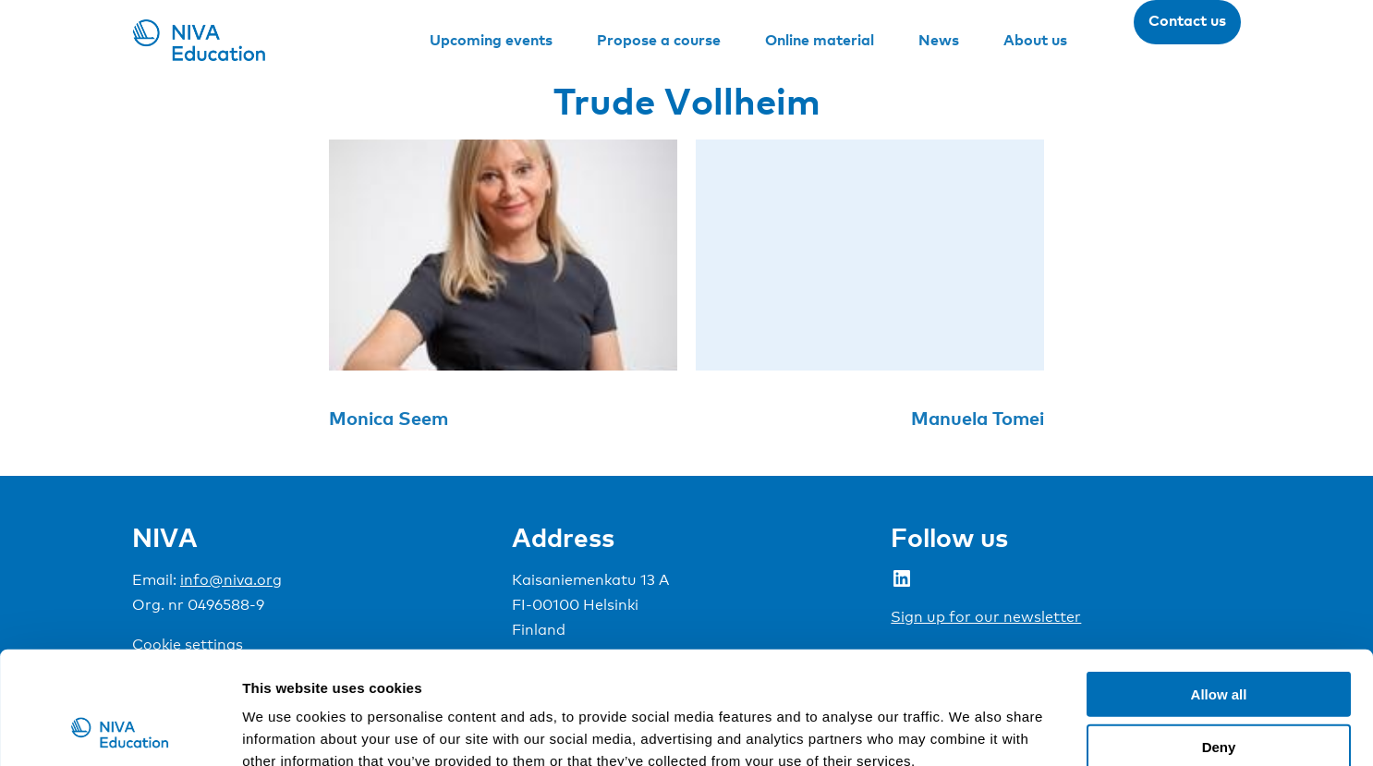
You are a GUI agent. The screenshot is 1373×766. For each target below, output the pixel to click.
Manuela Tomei (977, 418)
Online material (819, 39)
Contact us (1187, 20)
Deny (1219, 641)
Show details (970, 729)
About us (1035, 39)
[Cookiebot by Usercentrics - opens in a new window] (119, 730)
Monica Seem (388, 418)
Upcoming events (491, 39)
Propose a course (659, 39)
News (938, 39)
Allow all (1219, 588)
